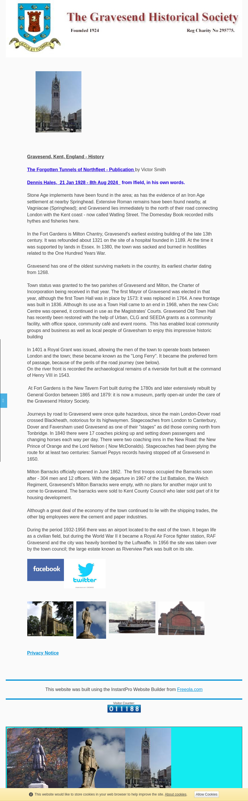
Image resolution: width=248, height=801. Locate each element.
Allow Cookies (206, 794)
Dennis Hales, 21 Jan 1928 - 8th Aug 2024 (74, 182)
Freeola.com (190, 689)
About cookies (175, 794)
